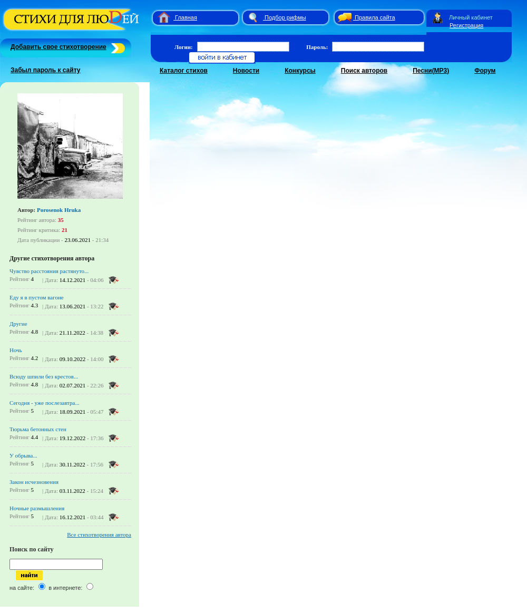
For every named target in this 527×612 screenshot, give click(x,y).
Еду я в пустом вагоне (36, 297)
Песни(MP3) (431, 70)
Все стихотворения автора (99, 534)
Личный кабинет (471, 17)
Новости (246, 70)
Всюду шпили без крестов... (43, 376)
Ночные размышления (36, 508)
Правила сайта (375, 17)
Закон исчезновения (33, 482)
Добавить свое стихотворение (58, 47)
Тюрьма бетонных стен (37, 429)
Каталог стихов (184, 70)
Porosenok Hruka (59, 210)
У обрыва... (23, 455)
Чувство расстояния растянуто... (49, 271)
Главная (186, 17)
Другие (18, 323)
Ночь (15, 350)
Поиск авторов (364, 70)
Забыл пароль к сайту (46, 70)
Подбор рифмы (285, 17)
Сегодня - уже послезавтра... (44, 403)
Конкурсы (300, 70)
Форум (484, 70)
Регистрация (466, 25)
